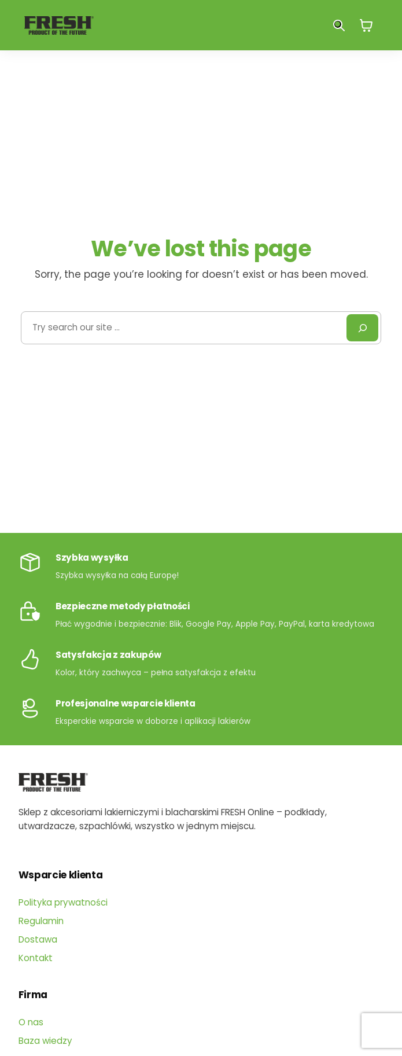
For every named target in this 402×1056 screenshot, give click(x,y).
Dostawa (38, 939)
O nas (31, 1022)
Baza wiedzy (45, 1041)
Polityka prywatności (63, 902)
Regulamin (41, 921)
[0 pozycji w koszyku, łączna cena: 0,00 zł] (366, 25)
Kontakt (36, 958)
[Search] (362, 328)
